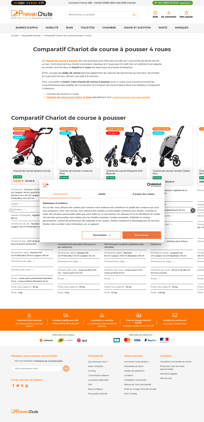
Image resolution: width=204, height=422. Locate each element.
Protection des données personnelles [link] (172, 367)
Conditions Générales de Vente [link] (176, 361)
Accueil (14, 35)
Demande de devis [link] (133, 366)
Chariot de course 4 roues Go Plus (76, 172)
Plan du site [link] (166, 378)
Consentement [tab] (60, 194)
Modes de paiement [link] (134, 371)
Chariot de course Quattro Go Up (31, 171)
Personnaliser (101, 235)
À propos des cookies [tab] (144, 194)
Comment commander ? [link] (136, 361)
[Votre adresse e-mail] (36, 368)
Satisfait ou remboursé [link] (174, 320)
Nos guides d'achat (31, 35)
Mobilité (52, 27)
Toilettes (88, 27)
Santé (163, 27)
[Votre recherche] (102, 14)
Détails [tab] (102, 194)
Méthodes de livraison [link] (63, 335)
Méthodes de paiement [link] (140, 335)
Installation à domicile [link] (102, 320)
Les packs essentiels (98, 380)
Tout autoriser (142, 235)
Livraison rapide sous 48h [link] (66, 320)
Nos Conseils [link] (130, 393)
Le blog (92, 371)
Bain (69, 27)
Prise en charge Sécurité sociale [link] (138, 321)
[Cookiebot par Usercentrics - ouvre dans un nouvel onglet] (149, 185)
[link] (168, 15)
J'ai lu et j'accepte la (39, 361)
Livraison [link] (128, 375)
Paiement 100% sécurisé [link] (29, 320)
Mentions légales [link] (168, 373)
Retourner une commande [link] (137, 384)
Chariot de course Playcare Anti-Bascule (124, 172)
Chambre (109, 27)
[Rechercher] (134, 14)
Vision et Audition (137, 27)
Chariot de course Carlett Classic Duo (171, 172)
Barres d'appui (27, 27)
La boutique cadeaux (98, 375)
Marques (181, 27)
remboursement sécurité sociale (130, 97)
